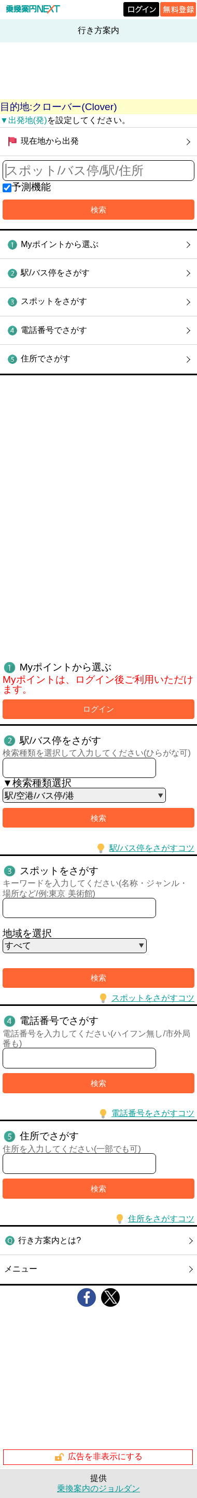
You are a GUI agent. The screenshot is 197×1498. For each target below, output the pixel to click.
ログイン (98, 709)
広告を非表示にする (98, 1457)
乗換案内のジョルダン (98, 1488)
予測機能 (31, 186)
